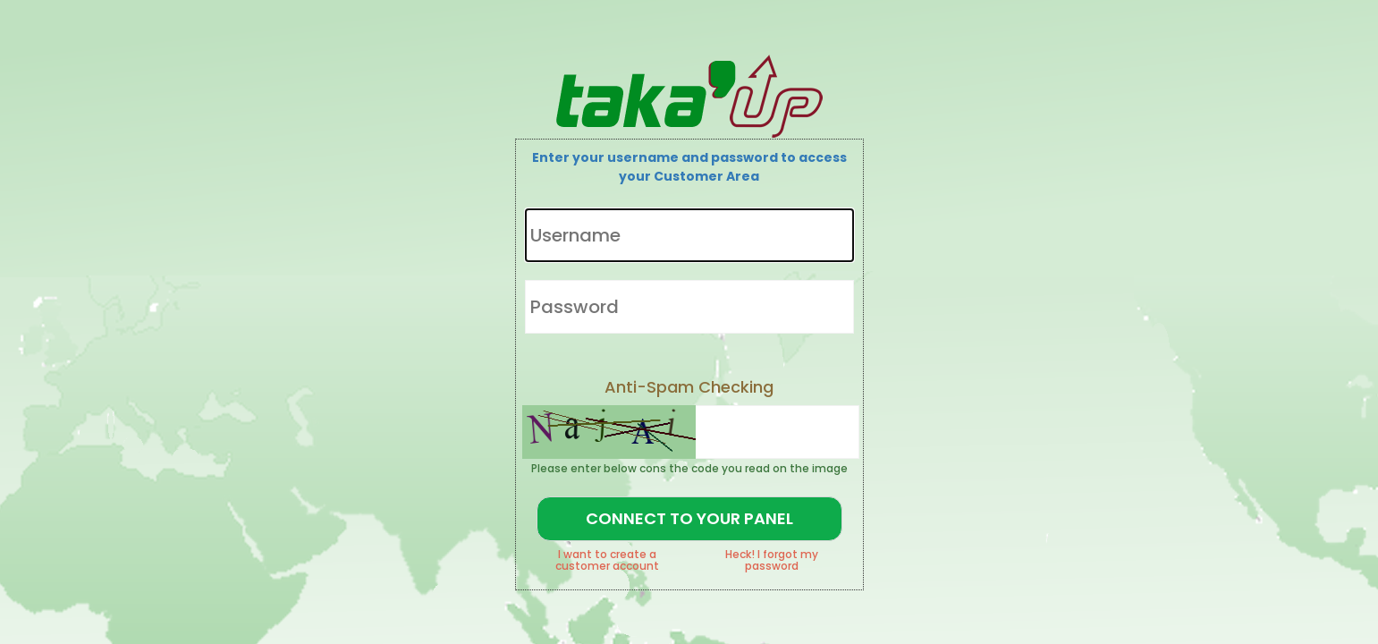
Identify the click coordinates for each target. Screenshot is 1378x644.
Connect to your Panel (689, 518)
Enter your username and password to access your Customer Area (689, 166)
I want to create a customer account (607, 560)
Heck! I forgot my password (771, 560)
